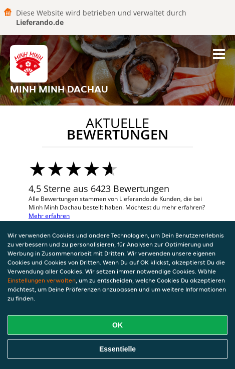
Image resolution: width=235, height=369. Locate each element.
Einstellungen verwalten (42, 280)
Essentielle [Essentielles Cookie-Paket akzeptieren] (117, 349)
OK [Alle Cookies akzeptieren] (117, 325)
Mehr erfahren (49, 216)
